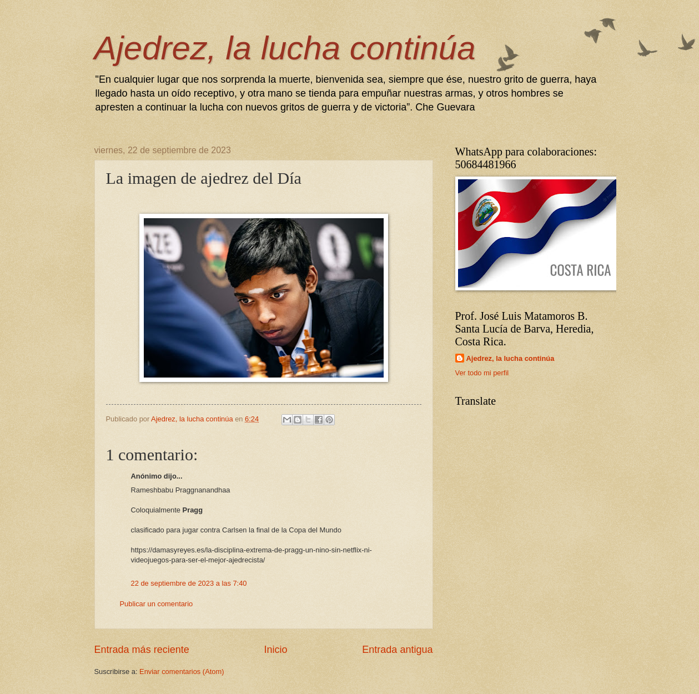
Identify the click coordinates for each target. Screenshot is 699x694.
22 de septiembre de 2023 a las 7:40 (189, 583)
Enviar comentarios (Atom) (181, 671)
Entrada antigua (397, 649)
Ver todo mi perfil (482, 373)
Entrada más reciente (141, 649)
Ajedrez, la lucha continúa (285, 48)
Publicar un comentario (156, 604)
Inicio (275, 649)
